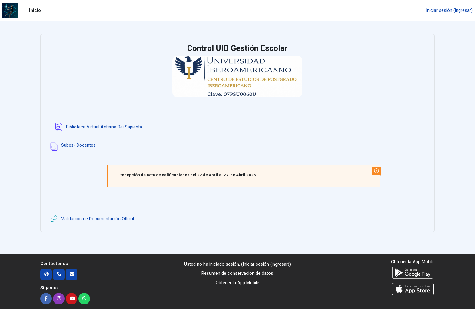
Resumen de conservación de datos (237, 273)
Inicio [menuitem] (35, 10)
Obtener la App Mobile (237, 282)
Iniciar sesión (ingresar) (449, 10)
